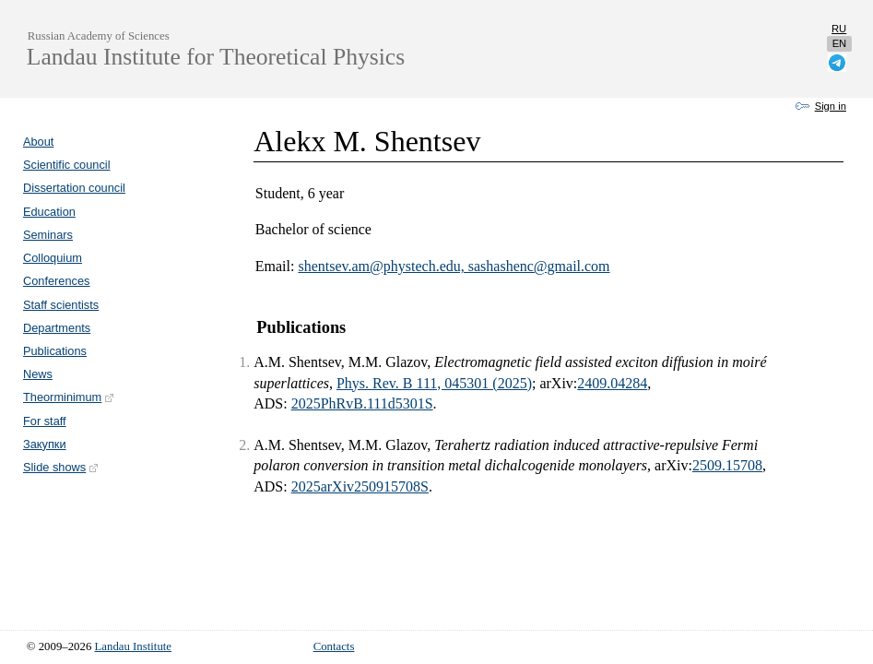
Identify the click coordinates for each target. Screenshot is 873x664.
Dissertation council (74, 188)
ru (839, 28)
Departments (56, 328)
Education (49, 212)
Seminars (48, 235)
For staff (44, 421)
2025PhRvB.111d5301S (362, 403)
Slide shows (61, 467)
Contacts (334, 646)
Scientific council (67, 165)
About (38, 141)
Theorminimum (69, 397)
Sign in (830, 106)
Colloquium (52, 258)
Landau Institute (133, 646)
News (38, 374)
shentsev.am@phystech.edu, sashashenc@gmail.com (453, 266)
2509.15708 (727, 465)
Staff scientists (61, 305)
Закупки (44, 444)
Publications (55, 351)
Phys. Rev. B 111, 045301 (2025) (434, 383)
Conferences (56, 281)
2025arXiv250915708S (360, 486)
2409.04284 (612, 383)
